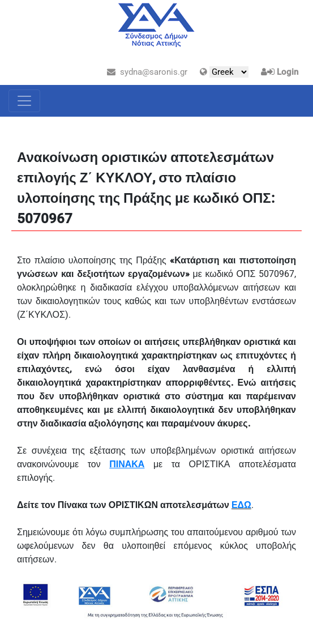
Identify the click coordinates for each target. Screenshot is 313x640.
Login (287, 72)
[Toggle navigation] (24, 100)
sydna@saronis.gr (147, 72)
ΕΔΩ (241, 505)
